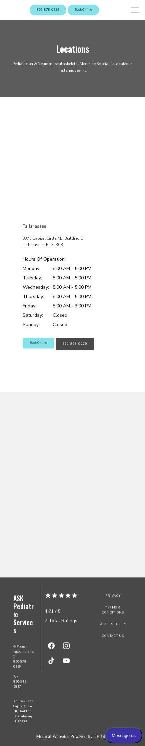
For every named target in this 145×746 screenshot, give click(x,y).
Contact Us (113, 636)
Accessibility (113, 624)
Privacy (113, 596)
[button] (135, 10)
